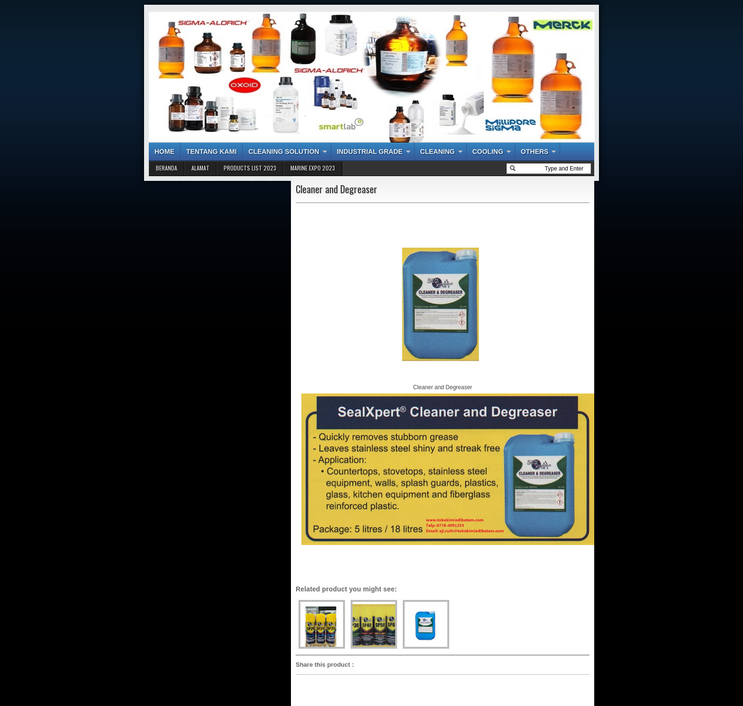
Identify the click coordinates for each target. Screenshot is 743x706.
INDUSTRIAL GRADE (370, 151)
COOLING (487, 151)
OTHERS (534, 151)
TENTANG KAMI (211, 151)
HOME (164, 151)
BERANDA (166, 168)
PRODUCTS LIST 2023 (250, 168)
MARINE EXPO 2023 (312, 168)
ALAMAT (200, 168)
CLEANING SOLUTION (283, 151)
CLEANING (437, 151)
